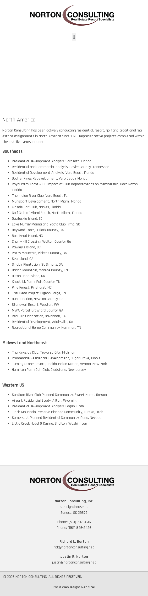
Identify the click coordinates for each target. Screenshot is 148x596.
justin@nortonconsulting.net (74, 562)
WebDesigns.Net (74, 587)
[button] (74, 37)
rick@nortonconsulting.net (74, 547)
